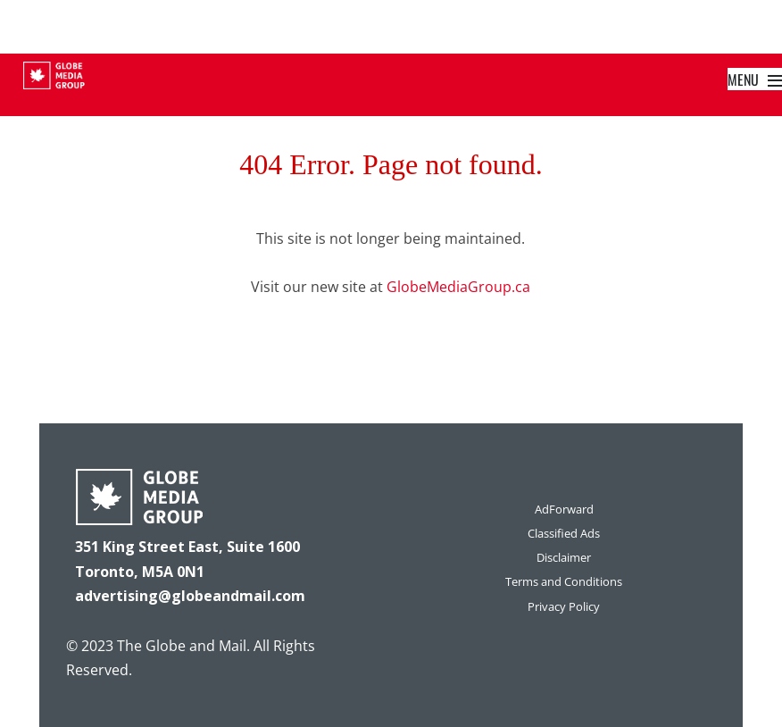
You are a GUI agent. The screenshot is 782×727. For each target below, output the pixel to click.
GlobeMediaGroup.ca (458, 287)
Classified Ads (564, 533)
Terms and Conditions (563, 581)
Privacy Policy (564, 606)
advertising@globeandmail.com (190, 596)
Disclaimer (564, 557)
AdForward (564, 509)
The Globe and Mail (181, 646)
